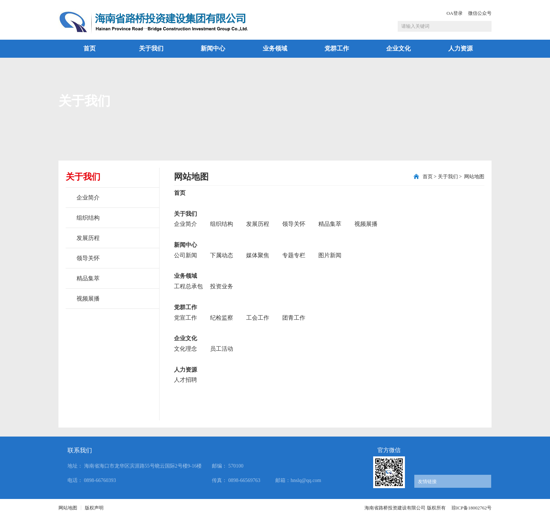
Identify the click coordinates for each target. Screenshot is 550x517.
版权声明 (94, 508)
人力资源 (460, 48)
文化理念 (185, 349)
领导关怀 (88, 258)
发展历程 (88, 238)
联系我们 (79, 450)
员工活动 (221, 349)
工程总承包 (188, 286)
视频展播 (88, 298)
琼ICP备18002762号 (471, 508)
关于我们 (151, 48)
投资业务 (221, 286)
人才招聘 (185, 380)
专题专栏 (293, 255)
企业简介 (88, 197)
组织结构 (88, 218)
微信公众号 (480, 13)
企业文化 (398, 48)
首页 (89, 48)
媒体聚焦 (257, 255)
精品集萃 (88, 278)
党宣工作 (185, 318)
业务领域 (275, 48)
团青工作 (293, 318)
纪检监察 (221, 318)
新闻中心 (213, 48)
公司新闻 (185, 255)
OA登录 (454, 13)
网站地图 (474, 176)
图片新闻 (329, 255)
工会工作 (257, 318)
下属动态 (221, 255)
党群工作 (336, 48)
